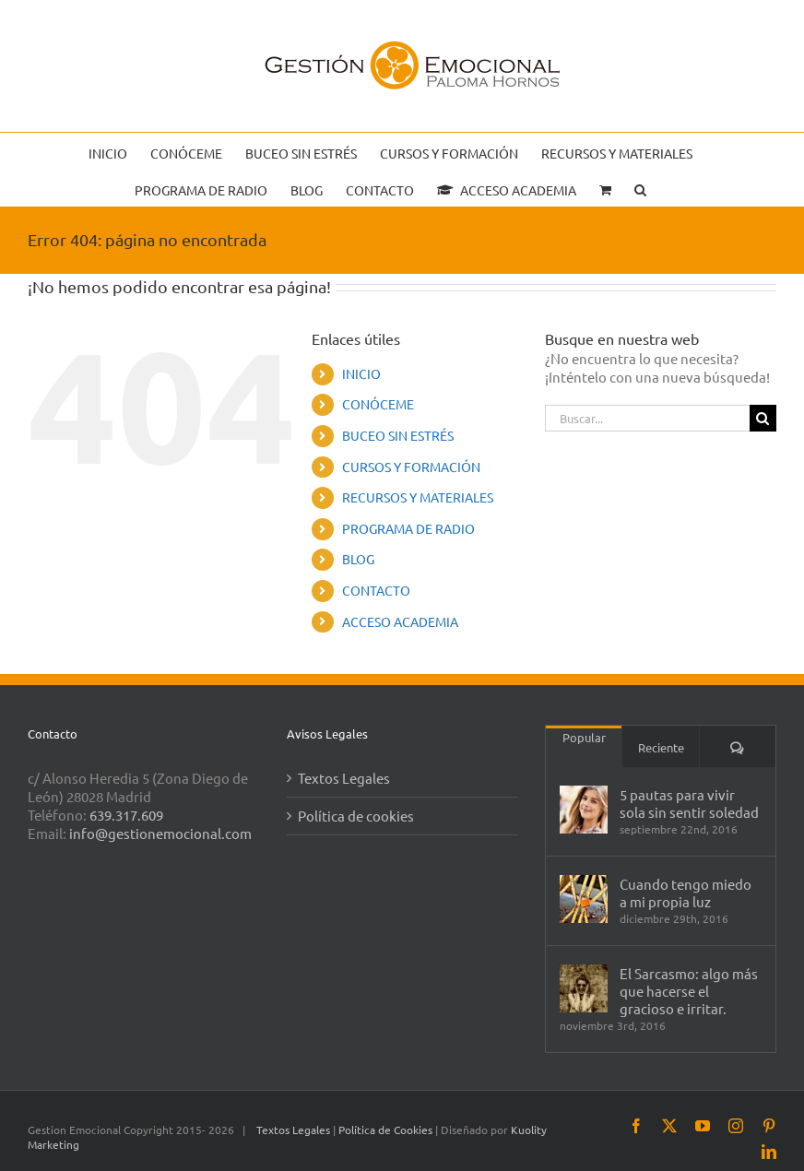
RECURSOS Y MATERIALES (417, 497)
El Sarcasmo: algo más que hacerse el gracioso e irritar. (689, 990)
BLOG (358, 558)
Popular (584, 737)
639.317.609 (126, 814)
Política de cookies (356, 815)
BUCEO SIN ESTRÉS (398, 435)
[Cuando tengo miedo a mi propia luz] (584, 899)
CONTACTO (376, 590)
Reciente (661, 747)
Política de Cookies (386, 1129)
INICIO (361, 373)
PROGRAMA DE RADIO (408, 528)
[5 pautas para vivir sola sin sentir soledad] (584, 810)
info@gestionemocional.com (160, 833)
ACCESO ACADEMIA (400, 621)
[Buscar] (763, 418)
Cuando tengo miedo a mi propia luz (685, 892)
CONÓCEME (378, 404)
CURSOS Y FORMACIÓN (411, 466)
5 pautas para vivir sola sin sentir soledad (689, 803)
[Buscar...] (647, 418)
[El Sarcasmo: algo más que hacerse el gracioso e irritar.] (584, 988)
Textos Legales (344, 778)
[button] (640, 188)
